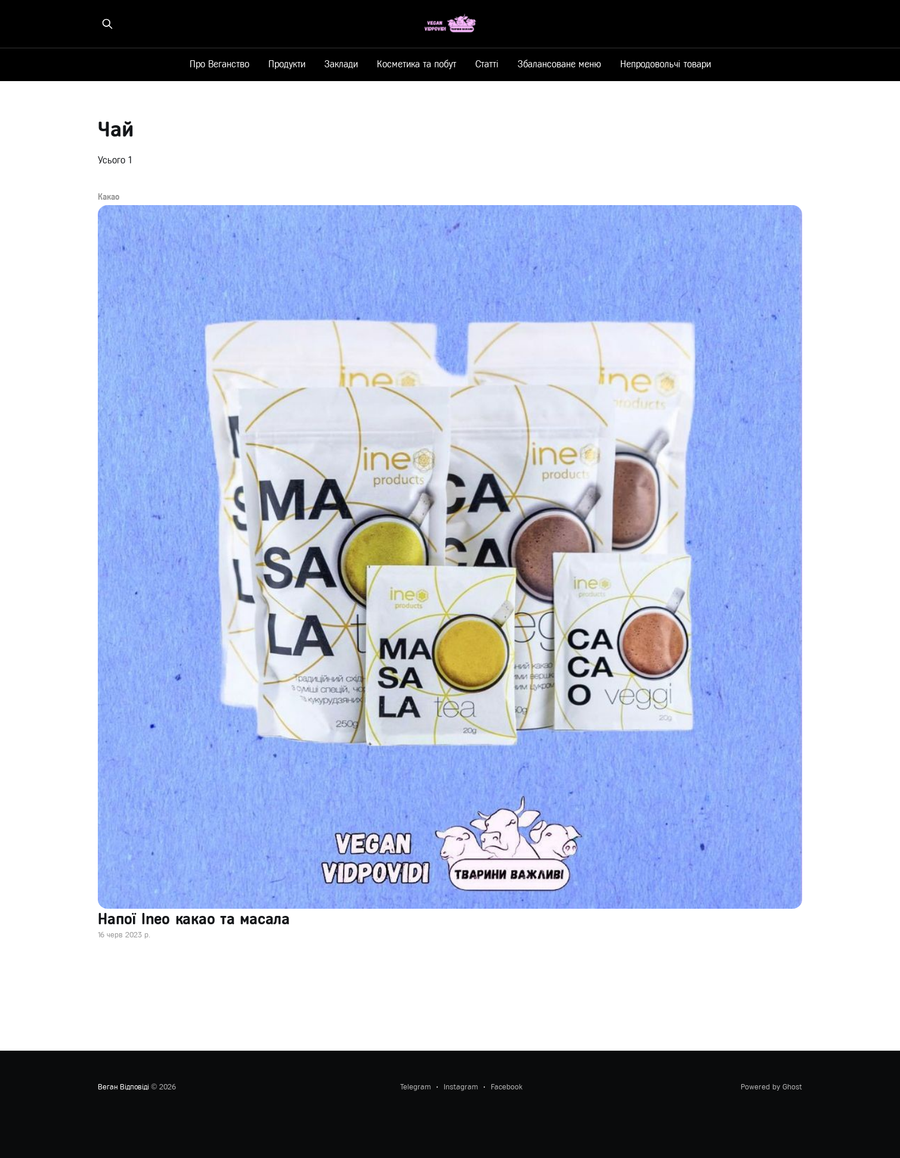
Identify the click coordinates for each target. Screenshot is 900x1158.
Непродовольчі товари (665, 64)
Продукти (286, 64)
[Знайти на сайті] (107, 23)
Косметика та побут (416, 64)
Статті (487, 64)
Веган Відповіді (123, 1087)
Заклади (341, 64)
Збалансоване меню (559, 64)
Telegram (415, 1087)
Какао (108, 197)
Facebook (506, 1087)
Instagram (461, 1087)
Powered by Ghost (771, 1087)
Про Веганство (219, 64)
